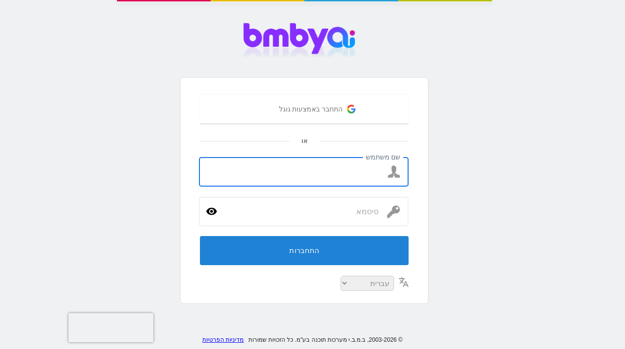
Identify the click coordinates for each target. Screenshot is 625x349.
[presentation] (19, 327)
